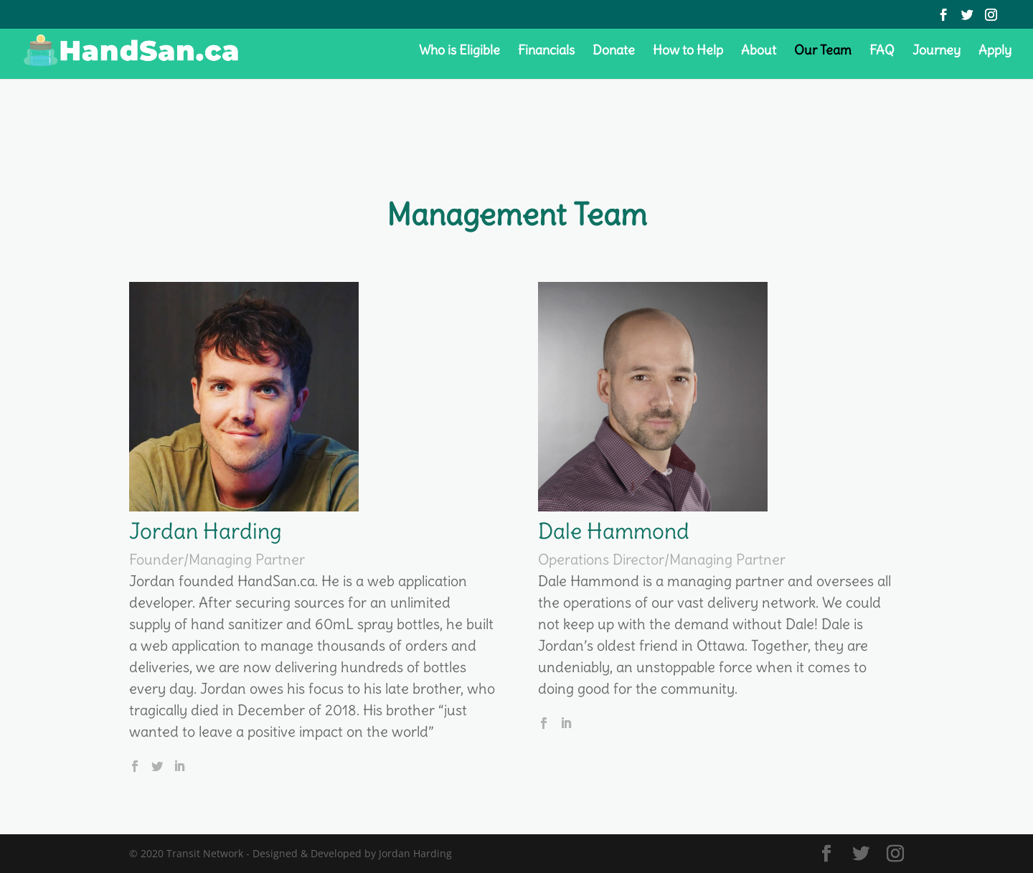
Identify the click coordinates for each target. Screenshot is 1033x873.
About (758, 51)
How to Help (688, 51)
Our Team (823, 51)
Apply (994, 51)
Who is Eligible (459, 51)
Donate (614, 51)
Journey (936, 51)
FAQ (882, 51)
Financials (546, 51)
